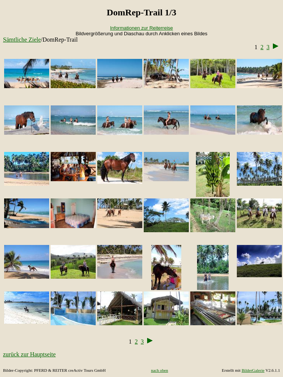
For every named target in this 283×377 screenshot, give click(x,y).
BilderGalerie (253, 370)
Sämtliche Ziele (22, 39)
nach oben (159, 370)
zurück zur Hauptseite (29, 354)
